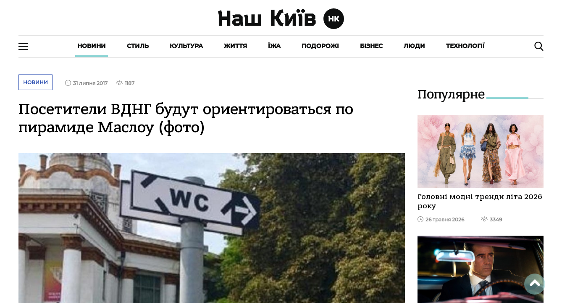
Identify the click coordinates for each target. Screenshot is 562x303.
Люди (414, 46)
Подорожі (320, 46)
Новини (91, 46)
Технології (465, 46)
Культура (186, 46)
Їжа (274, 46)
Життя (235, 46)
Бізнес (371, 46)
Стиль (138, 46)
